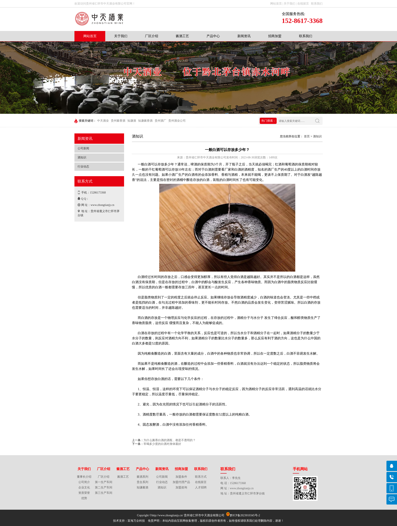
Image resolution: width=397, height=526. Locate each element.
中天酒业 (103, 120)
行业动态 (83, 166)
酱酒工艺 (182, 36)
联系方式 (201, 476)
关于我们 (120, 36)
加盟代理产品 (181, 482)
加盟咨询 (181, 487)
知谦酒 (131, 120)
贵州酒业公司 (177, 120)
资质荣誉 (84, 492)
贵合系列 (142, 482)
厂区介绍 (151, 36)
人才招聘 (201, 487)
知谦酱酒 (142, 487)
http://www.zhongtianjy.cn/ (167, 515)
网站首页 (90, 36)
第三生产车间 (103, 492)
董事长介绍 (84, 476)
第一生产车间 (103, 482)
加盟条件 (181, 476)
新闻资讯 (244, 36)
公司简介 (84, 482)
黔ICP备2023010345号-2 (245, 515)
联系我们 (305, 36)
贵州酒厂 (160, 120)
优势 (84, 498)
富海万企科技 (137, 520)
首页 (307, 136)
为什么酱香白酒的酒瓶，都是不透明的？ (169, 440)
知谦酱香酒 (145, 120)
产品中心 (213, 36)
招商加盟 (274, 36)
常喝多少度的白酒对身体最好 (162, 443)
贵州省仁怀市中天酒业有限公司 (204, 515)
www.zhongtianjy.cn (102, 205)
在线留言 (201, 482)
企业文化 (84, 487)
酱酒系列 (142, 476)
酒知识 (82, 157)
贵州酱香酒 (118, 120)
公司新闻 (83, 148)
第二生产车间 (103, 487)
